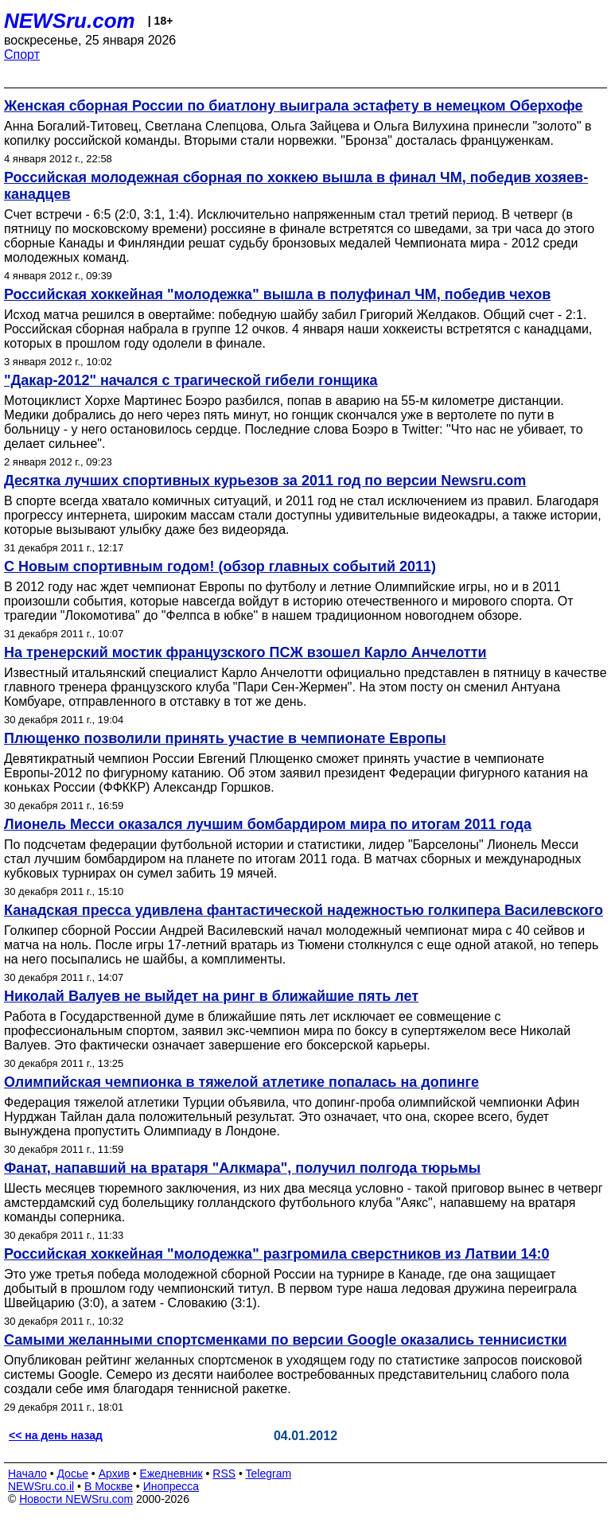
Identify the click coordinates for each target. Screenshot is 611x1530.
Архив (114, 1473)
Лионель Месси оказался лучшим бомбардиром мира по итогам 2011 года (267, 824)
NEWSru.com (69, 21)
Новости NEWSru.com (76, 1499)
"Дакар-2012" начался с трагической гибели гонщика (191, 380)
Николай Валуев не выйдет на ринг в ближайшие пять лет (211, 996)
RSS (223, 1473)
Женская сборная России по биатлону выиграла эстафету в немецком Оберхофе (293, 106)
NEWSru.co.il (41, 1486)
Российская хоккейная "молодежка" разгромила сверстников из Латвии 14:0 (277, 1254)
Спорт (22, 54)
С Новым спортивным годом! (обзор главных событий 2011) (220, 566)
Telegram (269, 1473)
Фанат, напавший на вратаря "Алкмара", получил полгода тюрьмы (242, 1168)
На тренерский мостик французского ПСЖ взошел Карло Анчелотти (245, 652)
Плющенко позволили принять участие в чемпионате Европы (225, 738)
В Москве (108, 1486)
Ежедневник (171, 1473)
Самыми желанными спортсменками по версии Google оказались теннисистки (285, 1340)
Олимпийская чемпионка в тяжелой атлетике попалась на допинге (241, 1082)
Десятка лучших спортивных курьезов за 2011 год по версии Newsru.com (265, 481)
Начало (27, 1473)
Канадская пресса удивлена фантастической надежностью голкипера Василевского (303, 910)
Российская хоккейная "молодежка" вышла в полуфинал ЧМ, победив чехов (277, 294)
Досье (72, 1473)
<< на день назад (56, 1435)
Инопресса (171, 1486)
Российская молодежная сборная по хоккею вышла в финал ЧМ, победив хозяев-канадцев (296, 185)
